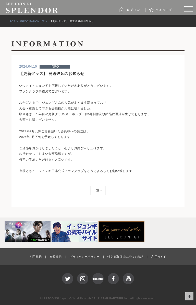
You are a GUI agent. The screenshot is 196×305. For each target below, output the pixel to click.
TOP (12, 21)
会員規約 (56, 256)
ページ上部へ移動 (189, 296)
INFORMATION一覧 (32, 21)
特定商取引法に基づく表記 (125, 256)
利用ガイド (158, 256)
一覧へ (98, 190)
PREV (31, 190)
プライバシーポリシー (85, 256)
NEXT (164, 190)
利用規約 (36, 256)
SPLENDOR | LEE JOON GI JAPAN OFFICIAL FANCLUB (32, 7)
